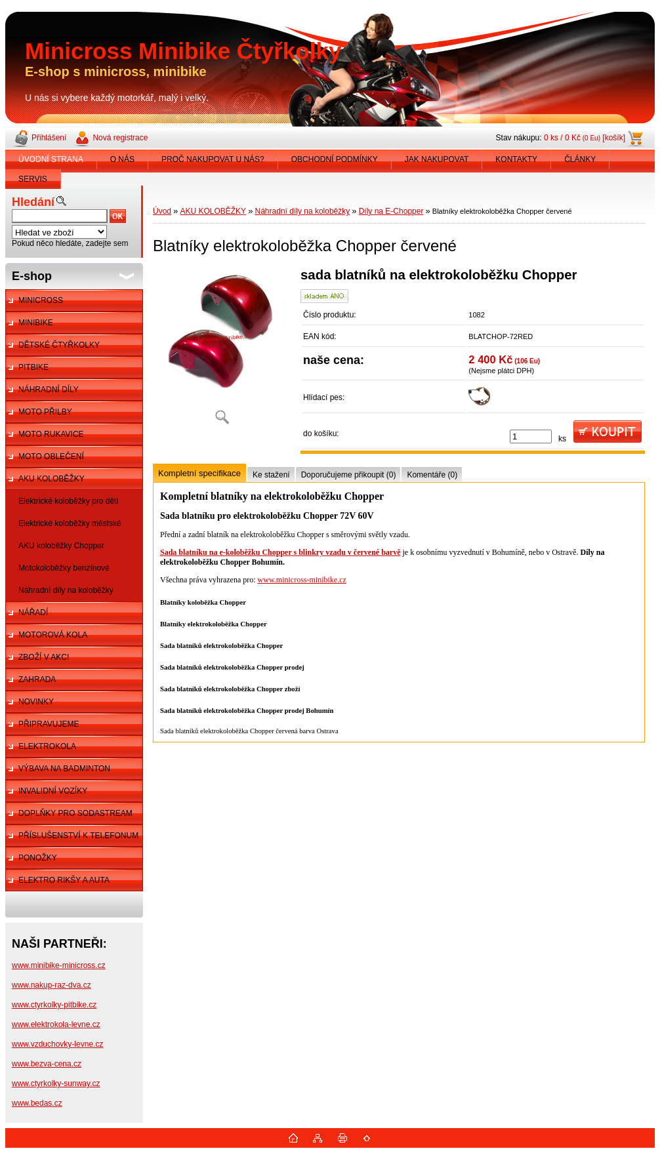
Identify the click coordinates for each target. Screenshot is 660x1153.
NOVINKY (36, 701)
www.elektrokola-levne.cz (56, 1024)
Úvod (162, 211)
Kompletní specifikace (199, 473)
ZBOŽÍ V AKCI (43, 657)
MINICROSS (40, 300)
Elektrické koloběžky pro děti (68, 501)
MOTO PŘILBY (45, 411)
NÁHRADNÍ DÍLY (48, 389)
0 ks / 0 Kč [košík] (584, 137)
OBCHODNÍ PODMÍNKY (334, 159)
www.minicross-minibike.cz (302, 579)
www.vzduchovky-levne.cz (57, 1044)
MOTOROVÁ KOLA (52, 634)
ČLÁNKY (580, 159)
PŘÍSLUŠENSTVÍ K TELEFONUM (78, 835)
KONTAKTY (516, 159)
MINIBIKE (35, 322)
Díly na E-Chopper (391, 211)
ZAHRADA (37, 679)
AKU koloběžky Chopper (61, 545)
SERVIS (32, 179)
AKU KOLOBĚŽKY (51, 478)
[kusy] (531, 436)
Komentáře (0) (432, 474)
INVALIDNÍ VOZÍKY (52, 791)
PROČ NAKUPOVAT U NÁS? (212, 159)
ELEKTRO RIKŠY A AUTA (64, 880)
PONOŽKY (37, 857)
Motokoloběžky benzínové (64, 568)
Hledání (33, 202)
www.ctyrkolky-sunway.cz (56, 1083)
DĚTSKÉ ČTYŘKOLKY (59, 345)
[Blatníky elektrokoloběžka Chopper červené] (222, 350)
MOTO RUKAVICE (51, 434)
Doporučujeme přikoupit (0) (348, 474)
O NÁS (122, 159)
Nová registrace (120, 137)
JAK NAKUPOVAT (437, 159)
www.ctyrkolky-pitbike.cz (54, 1004)
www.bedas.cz (37, 1103)
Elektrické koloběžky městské (69, 523)
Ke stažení (271, 474)
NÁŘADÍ (33, 612)
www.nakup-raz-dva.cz (51, 985)
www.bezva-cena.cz (46, 1063)
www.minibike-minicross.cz (59, 965)
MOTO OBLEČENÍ (51, 456)
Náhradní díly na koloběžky (65, 590)
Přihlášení (48, 137)
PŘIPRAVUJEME (48, 724)
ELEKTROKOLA (47, 746)
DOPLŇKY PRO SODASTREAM (75, 813)
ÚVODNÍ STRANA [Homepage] (50, 159)
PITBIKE (33, 367)
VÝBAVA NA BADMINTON (64, 768)
